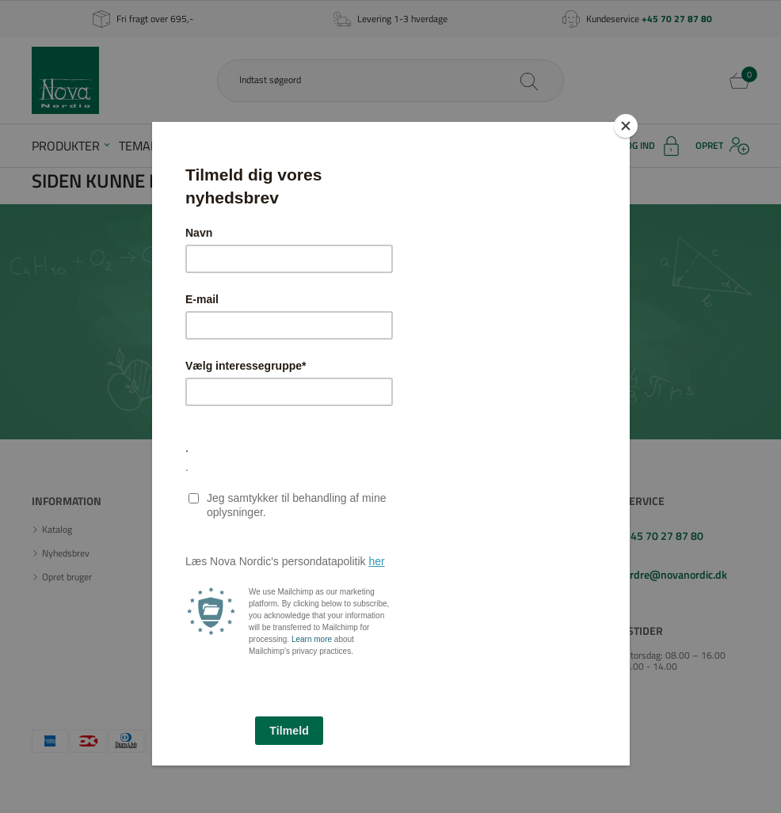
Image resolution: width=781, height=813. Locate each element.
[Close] (626, 126)
